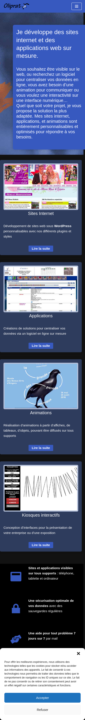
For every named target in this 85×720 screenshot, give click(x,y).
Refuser (42, 710)
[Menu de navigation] (76, 6)
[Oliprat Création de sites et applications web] (16, 6)
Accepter (42, 698)
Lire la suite (41, 248)
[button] (78, 653)
